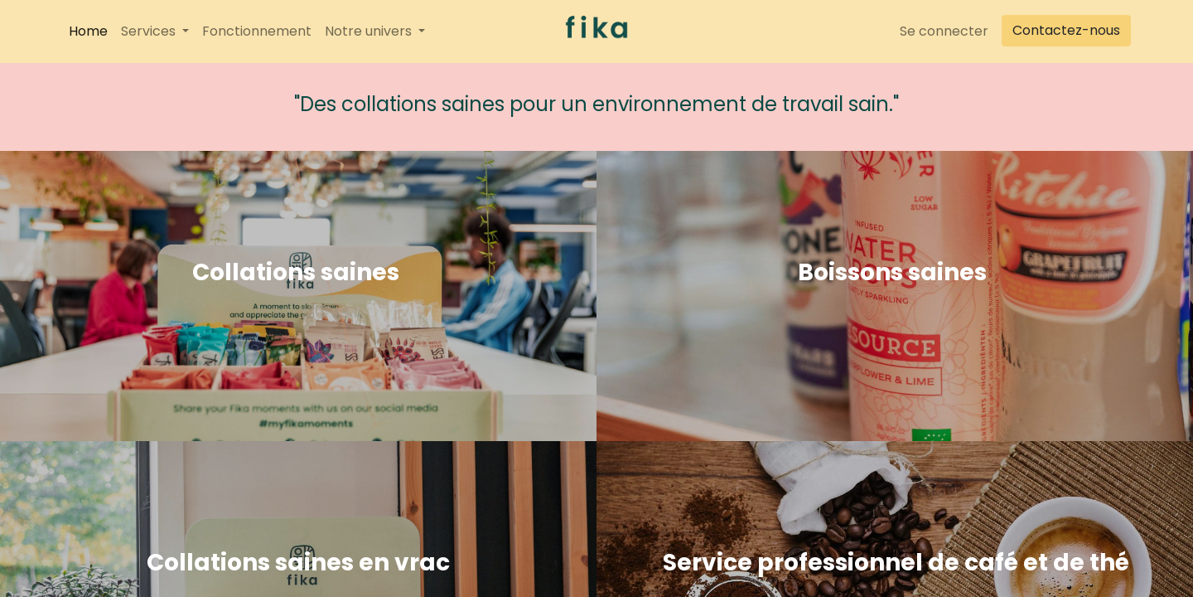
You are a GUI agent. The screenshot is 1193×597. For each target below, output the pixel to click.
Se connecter (944, 31)
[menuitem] (88, 31)
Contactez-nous (1066, 30)
